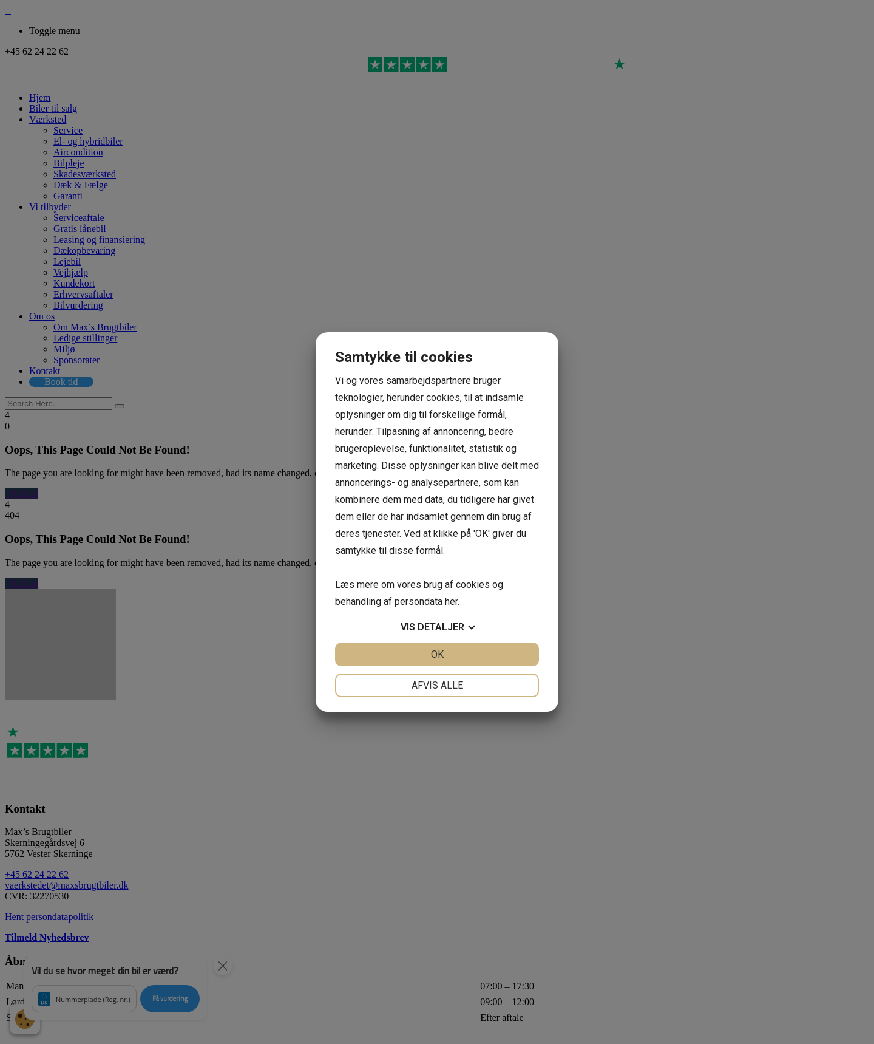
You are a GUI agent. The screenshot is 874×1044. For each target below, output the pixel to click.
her (451, 601)
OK (437, 654)
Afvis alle (437, 685)
